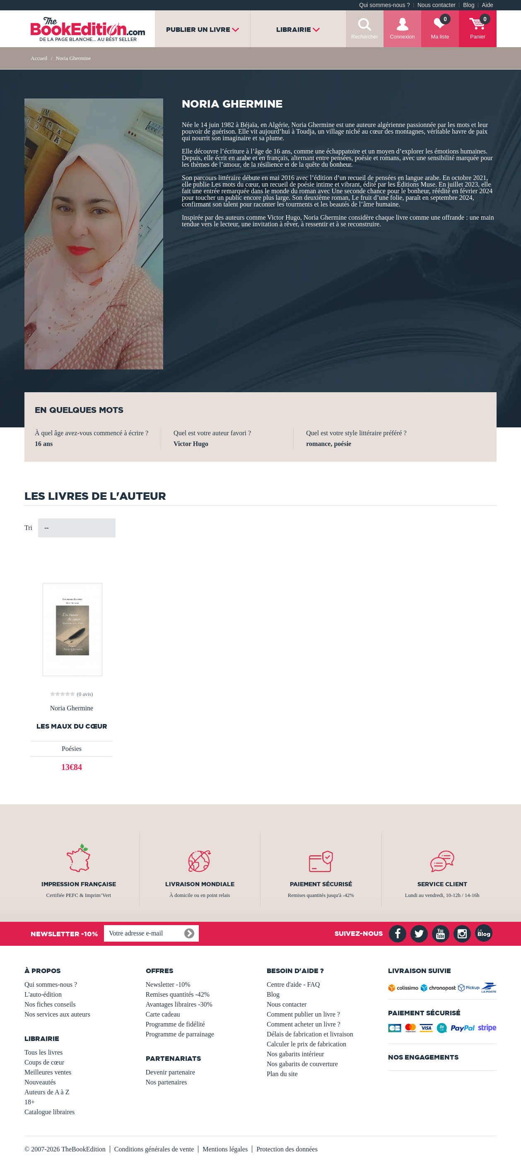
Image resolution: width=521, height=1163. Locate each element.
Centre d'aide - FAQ (293, 984)
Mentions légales (225, 1149)
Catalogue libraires (49, 1111)
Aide (487, 5)
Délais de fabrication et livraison (310, 1034)
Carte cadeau (163, 1014)
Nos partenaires (166, 1082)
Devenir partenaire (170, 1072)
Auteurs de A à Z (46, 1092)
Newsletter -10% (168, 984)
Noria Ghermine (71, 708)
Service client (442, 884)
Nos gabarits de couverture (302, 1063)
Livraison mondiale (199, 884)
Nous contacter (436, 5)
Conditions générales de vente (154, 1149)
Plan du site (282, 1073)
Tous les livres (43, 1052)
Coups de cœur (44, 1062)
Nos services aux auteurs (57, 1014)
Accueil (39, 58)
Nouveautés (40, 1082)
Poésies (72, 748)
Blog (468, 5)
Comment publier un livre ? (303, 1014)
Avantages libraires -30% (179, 1004)
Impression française (78, 884)
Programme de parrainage (180, 1034)
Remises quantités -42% (178, 994)
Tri (28, 527)
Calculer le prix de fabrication (306, 1044)
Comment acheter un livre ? (303, 1024)
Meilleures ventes (47, 1072)
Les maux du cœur (71, 726)
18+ (29, 1101)
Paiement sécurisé (321, 884)
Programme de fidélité (175, 1024)
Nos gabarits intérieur (295, 1053)
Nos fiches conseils (50, 1004)
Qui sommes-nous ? (384, 5)
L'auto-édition (43, 994)
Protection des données (287, 1149)
